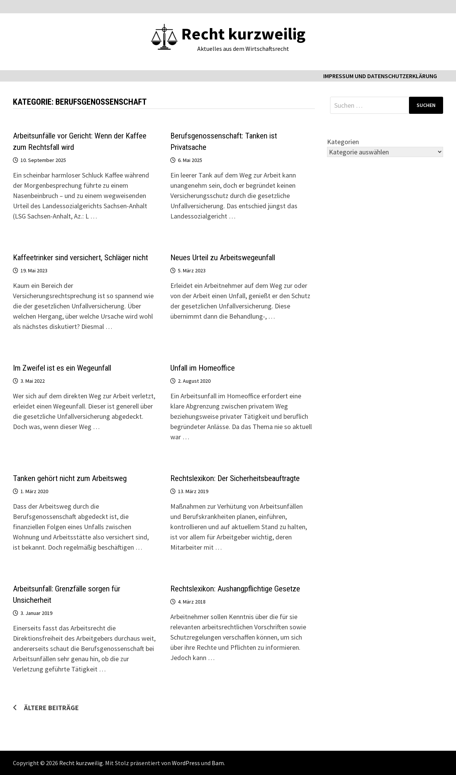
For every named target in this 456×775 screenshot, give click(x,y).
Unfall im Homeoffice (202, 368)
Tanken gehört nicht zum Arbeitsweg (70, 478)
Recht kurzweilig (243, 33)
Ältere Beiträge (51, 707)
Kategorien (343, 141)
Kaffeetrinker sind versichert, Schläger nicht (80, 257)
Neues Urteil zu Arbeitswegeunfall (222, 257)
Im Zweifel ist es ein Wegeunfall (62, 368)
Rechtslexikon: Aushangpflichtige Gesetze (235, 588)
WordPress (186, 763)
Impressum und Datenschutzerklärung (380, 76)
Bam (218, 763)
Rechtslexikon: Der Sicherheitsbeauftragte (235, 478)
